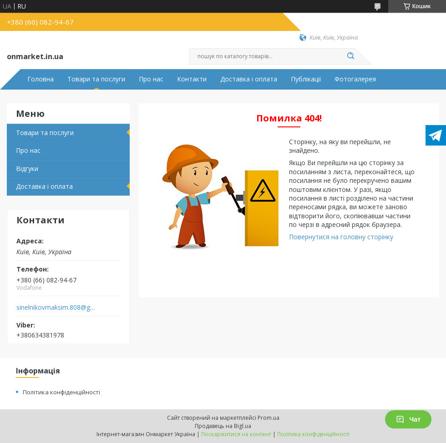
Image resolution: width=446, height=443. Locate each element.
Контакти (192, 79)
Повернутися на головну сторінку (341, 236)
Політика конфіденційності (61, 392)
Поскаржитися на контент (236, 434)
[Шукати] (350, 56)
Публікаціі (306, 79)
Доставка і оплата (248, 79)
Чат (408, 419)
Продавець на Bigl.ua (223, 426)
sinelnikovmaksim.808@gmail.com (56, 307)
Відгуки (27, 168)
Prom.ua (268, 418)
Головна (40, 79)
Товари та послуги (96, 79)
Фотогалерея (355, 79)
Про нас (151, 79)
